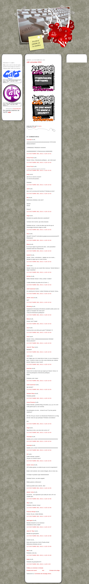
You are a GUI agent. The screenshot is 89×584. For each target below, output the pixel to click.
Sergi (28, 215)
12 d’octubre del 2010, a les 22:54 (39, 432)
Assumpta (29, 139)
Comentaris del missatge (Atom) (43, 573)
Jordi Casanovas (31, 288)
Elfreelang (29, 306)
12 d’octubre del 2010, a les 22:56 (39, 498)
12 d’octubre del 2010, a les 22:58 (39, 536)
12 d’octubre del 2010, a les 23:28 (39, 555)
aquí (9, 112)
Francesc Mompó (31, 511)
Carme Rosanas (31, 402)
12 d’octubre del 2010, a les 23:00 (39, 546)
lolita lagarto (30, 520)
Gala (34, 127)
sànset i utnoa (30, 297)
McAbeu (29, 276)
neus (28, 233)
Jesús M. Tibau (30, 347)
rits (27, 454)
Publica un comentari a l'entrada (35, 568)
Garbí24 (29, 255)
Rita (28, 197)
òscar (28, 336)
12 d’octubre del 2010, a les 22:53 (39, 332)
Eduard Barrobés (17, 108)
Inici (43, 570)
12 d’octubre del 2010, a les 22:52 (39, 162)
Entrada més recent (32, 570)
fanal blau (29, 368)
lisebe (28, 559)
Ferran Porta (30, 157)
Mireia (28, 244)
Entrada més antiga (54, 570)
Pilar (28, 550)
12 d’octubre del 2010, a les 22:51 (39, 153)
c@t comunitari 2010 (34, 62)
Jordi (28, 188)
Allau (28, 502)
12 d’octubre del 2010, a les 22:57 (39, 516)
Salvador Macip (31, 393)
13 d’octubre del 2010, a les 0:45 (39, 564)
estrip (28, 174)
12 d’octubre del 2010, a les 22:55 (39, 460)
